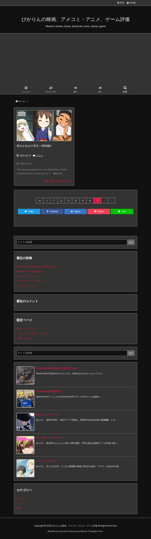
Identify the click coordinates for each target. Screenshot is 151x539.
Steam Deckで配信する (29, 271)
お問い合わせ (23, 338)
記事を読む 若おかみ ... (57, 180)
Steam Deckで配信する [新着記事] (49, 391)
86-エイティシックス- (28, 276)
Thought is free (95, 531)
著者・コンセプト (26, 328)
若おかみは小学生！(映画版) (34, 146)
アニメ (39, 155)
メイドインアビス (26, 285)
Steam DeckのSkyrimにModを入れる (36, 266)
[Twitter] (29, 211)
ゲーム (20, 503)
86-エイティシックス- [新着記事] (48, 414)
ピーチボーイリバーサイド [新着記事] (50, 437)
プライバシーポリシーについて (33, 333)
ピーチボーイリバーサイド (30, 280)
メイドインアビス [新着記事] (45, 461)
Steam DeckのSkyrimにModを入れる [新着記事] (56, 368)
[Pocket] (98, 211)
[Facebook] (52, 211)
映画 (18, 508)
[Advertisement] (75, 59)
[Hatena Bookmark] (75, 211)
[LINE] (122, 211)
